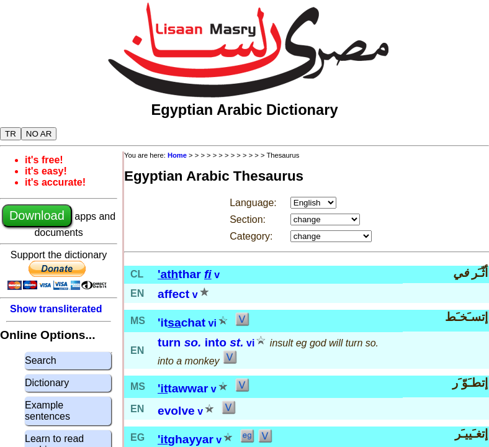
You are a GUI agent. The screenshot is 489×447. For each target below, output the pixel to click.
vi (213, 323)
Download (37, 215)
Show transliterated (56, 309)
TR (10, 133)
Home (177, 155)
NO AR (39, 133)
